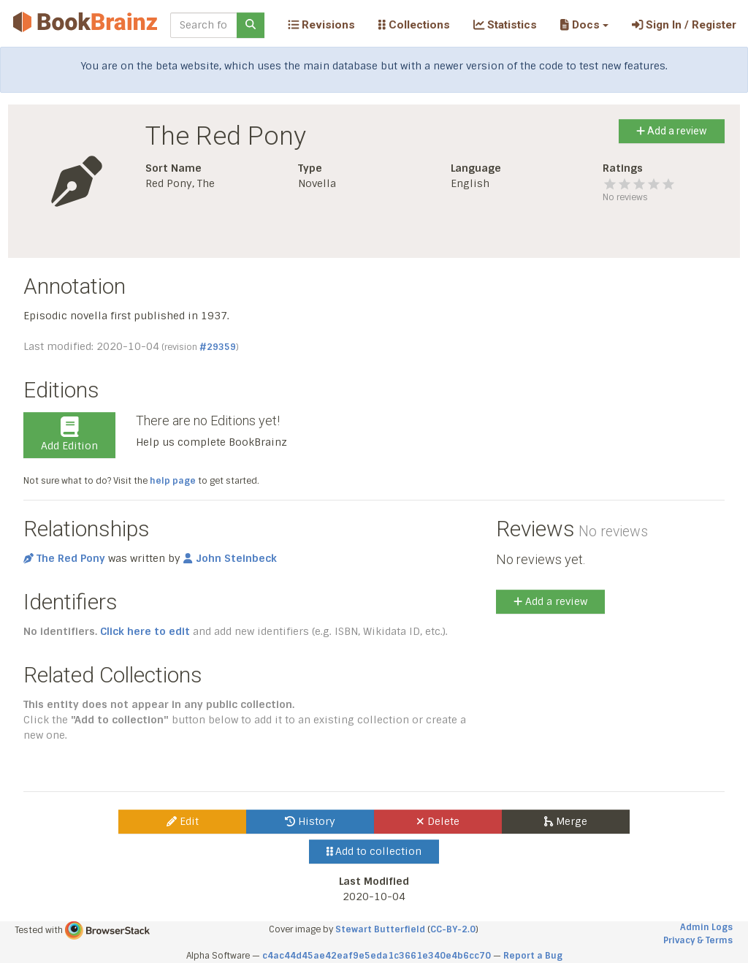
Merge (565, 821)
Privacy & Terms (698, 940)
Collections (414, 24)
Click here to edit (145, 631)
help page (173, 481)
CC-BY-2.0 (453, 929)
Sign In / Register (684, 24)
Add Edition (69, 434)
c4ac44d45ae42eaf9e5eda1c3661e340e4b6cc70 (376, 956)
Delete (437, 821)
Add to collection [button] (374, 851)
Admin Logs (706, 927)
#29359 (217, 347)
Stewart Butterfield (380, 929)
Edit (183, 821)
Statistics (505, 24)
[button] (584, 24)
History (310, 821)
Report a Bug (532, 956)
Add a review (671, 131)
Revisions (321, 24)
